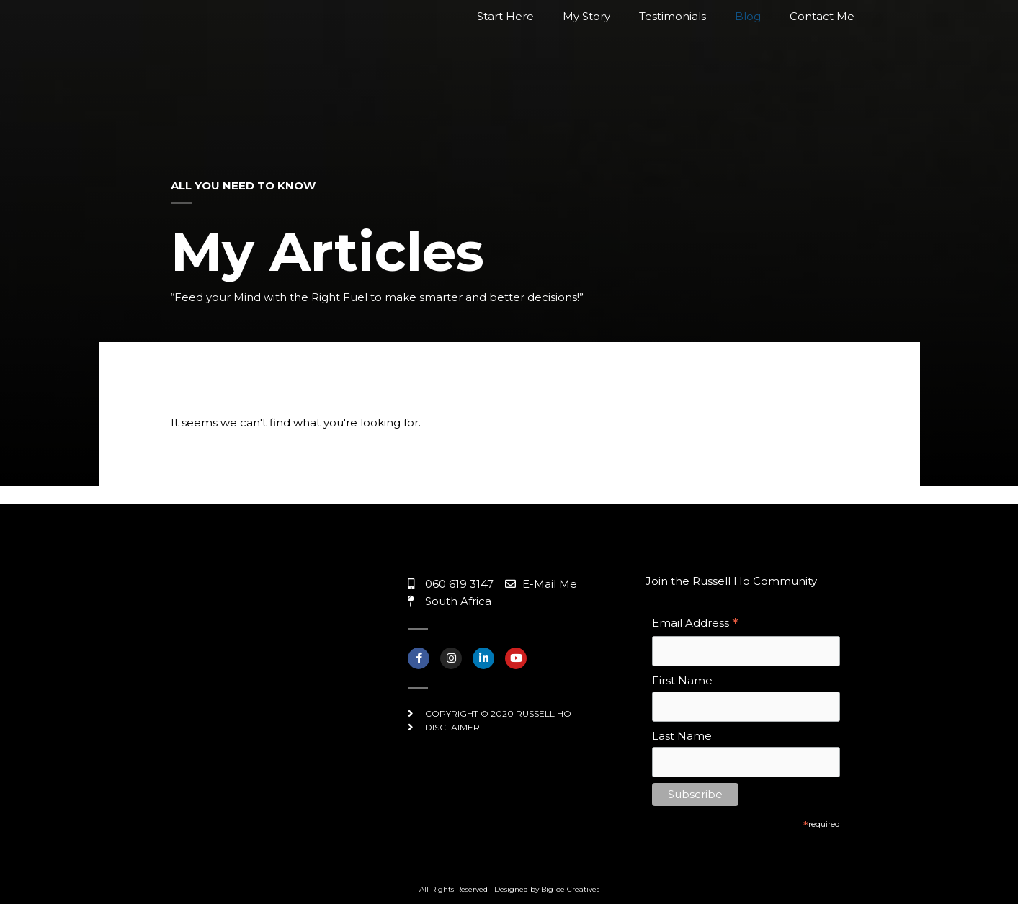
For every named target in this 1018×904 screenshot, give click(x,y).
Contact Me (822, 62)
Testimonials (672, 62)
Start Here (505, 62)
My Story (586, 62)
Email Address (695, 624)
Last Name (682, 736)
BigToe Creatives (570, 889)
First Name (682, 680)
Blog (748, 62)
